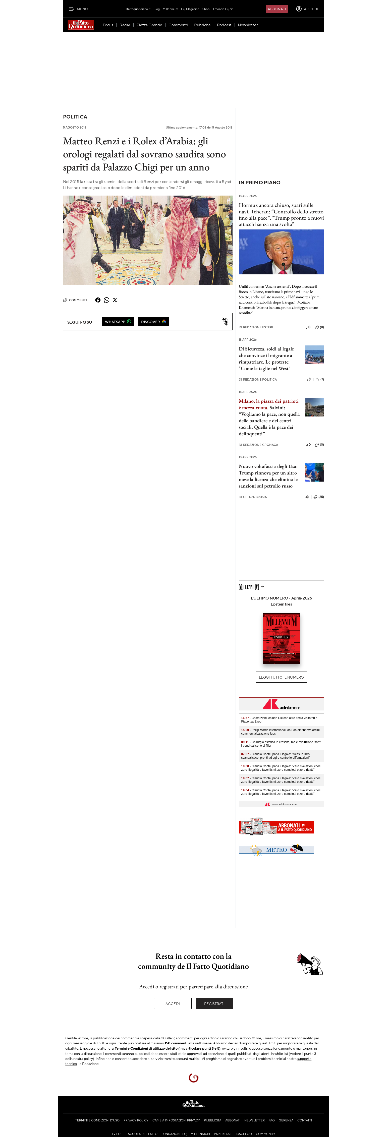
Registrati (214, 1003)
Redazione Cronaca (258, 445)
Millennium (170, 8)
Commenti (75, 300)
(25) (318, 497)
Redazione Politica (258, 379)
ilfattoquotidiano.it (138, 8)
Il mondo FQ (222, 9)
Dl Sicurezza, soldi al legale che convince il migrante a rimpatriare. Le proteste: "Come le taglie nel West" (266, 358)
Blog (156, 8)
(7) (319, 380)
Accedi (172, 1003)
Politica (75, 116)
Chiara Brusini (253, 497)
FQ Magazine (190, 8)
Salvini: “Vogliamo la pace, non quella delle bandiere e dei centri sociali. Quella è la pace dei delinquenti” (269, 420)
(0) (319, 327)
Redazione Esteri (256, 327)
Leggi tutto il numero (281, 677)
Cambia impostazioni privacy (176, 1120)
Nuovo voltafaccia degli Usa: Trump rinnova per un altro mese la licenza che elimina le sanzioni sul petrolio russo (268, 476)
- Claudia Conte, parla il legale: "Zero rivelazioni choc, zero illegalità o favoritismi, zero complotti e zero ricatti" (281, 767)
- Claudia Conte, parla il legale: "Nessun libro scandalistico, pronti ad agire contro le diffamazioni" (275, 755)
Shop (205, 8)
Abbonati (277, 9)
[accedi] (307, 9)
